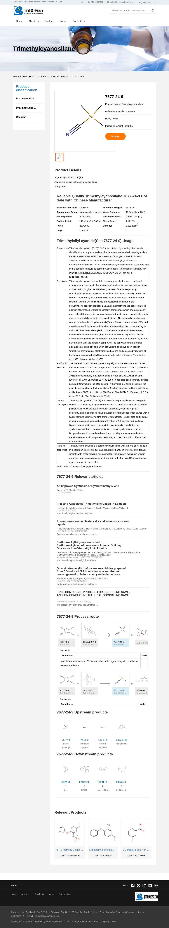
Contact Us (79, 21)
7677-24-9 (78, 76)
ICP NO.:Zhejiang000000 (104, 921)
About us (34, 21)
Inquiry (115, 136)
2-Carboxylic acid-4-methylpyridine (136, 850)
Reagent (21, 117)
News (63, 21)
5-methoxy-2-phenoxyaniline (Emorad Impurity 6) (103, 850)
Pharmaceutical (61, 76)
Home (19, 21)
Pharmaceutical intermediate (29, 108)
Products (49, 21)
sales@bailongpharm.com (121, 2)
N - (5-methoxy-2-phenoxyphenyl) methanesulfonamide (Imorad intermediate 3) (69, 850)
